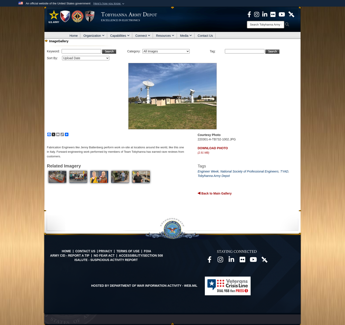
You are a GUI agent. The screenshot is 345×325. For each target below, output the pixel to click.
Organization (93, 35)
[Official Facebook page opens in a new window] (209, 261)
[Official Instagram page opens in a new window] (256, 14)
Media (186, 35)
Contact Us (205, 35)
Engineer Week (208, 171)
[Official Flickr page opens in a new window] (272, 14)
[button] (109, 3)
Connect (142, 35)
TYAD (284, 171)
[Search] (265, 24)
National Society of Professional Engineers (249, 171)
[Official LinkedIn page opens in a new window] (264, 14)
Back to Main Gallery (216, 193)
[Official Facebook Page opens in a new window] (249, 14)
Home (74, 35)
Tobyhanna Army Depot (214, 176)
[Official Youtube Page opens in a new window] (282, 14)
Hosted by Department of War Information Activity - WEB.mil (144, 285)
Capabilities (120, 35)
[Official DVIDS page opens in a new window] (291, 14)
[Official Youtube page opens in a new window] (253, 261)
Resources (165, 35)
